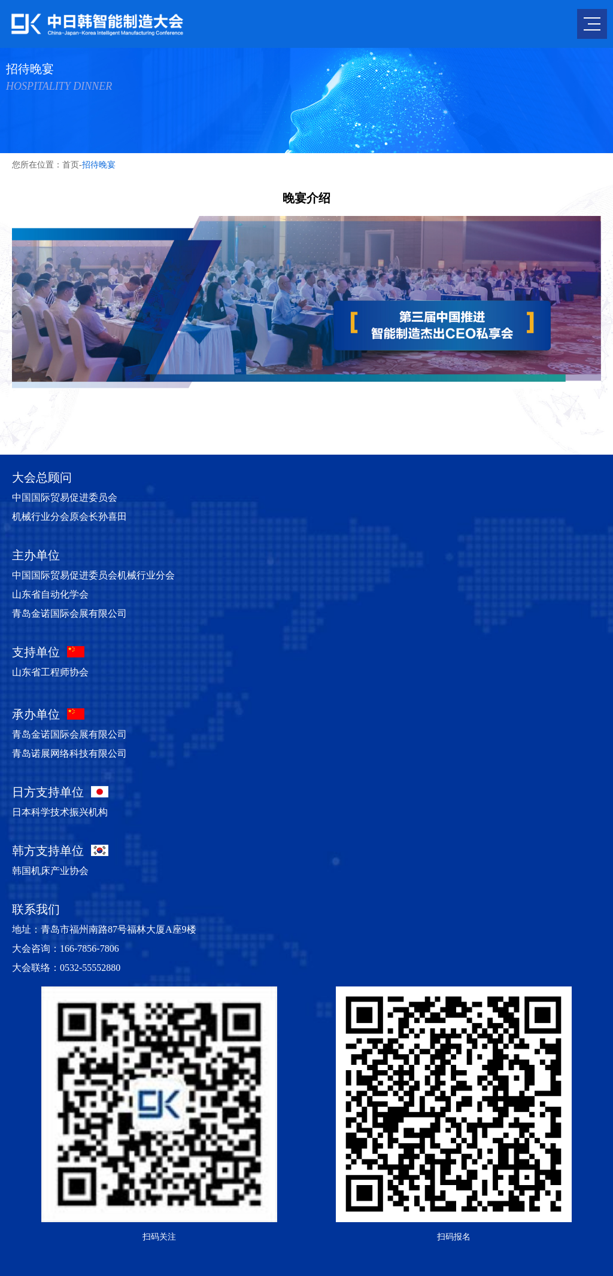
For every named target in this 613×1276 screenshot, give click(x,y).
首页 (70, 164)
